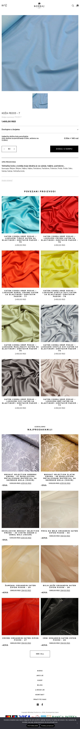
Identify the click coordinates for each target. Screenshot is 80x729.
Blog (40, 685)
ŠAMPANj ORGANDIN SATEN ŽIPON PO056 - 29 (20, 586)
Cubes (57, 712)
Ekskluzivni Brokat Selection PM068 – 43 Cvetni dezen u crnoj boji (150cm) (20, 533)
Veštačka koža (18, 171)
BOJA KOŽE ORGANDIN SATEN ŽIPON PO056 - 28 (59, 586)
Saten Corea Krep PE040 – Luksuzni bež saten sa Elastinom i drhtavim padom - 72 (59, 402)
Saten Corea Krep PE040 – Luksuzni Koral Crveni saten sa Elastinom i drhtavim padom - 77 (20, 293)
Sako (70, 168)
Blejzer (12, 168)
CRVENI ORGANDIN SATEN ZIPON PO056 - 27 (20, 639)
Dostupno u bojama (40, 130)
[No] (77, 723)
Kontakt (40, 694)
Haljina (24, 168)
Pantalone (37, 168)
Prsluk (60, 168)
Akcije (40, 675)
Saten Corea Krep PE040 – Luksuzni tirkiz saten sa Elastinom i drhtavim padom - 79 (20, 239)
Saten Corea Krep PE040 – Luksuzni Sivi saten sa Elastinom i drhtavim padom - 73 (20, 402)
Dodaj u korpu (64, 149)
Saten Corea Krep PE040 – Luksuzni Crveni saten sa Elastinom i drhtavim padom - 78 (59, 239)
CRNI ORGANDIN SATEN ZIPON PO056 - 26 (59, 639)
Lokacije (40, 690)
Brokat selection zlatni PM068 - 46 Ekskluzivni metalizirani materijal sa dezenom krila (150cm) (59, 477)
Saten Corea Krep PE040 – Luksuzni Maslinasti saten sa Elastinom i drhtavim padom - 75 (20, 348)
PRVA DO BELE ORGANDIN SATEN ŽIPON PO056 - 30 (59, 532)
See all (40, 654)
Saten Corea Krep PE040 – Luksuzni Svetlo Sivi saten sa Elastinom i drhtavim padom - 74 (59, 348)
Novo (40, 670)
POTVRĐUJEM (33, 726)
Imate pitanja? (7, 180)
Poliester (53, 168)
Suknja (4, 171)
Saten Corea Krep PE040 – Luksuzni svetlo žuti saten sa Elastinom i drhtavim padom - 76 (59, 293)
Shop (39, 680)
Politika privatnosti (47, 726)
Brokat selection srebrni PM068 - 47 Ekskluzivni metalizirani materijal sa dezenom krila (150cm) (20, 477)
